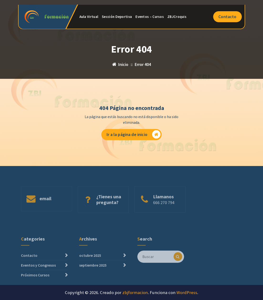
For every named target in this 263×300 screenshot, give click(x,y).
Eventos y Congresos (38, 275)
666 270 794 (163, 208)
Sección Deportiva (117, 16)
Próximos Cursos (35, 285)
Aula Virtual (88, 16)
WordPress (186, 292)
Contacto (227, 16)
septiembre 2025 (93, 275)
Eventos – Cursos (149, 16)
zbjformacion (135, 292)
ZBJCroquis (176, 16)
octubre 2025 (90, 265)
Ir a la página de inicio (133, 135)
